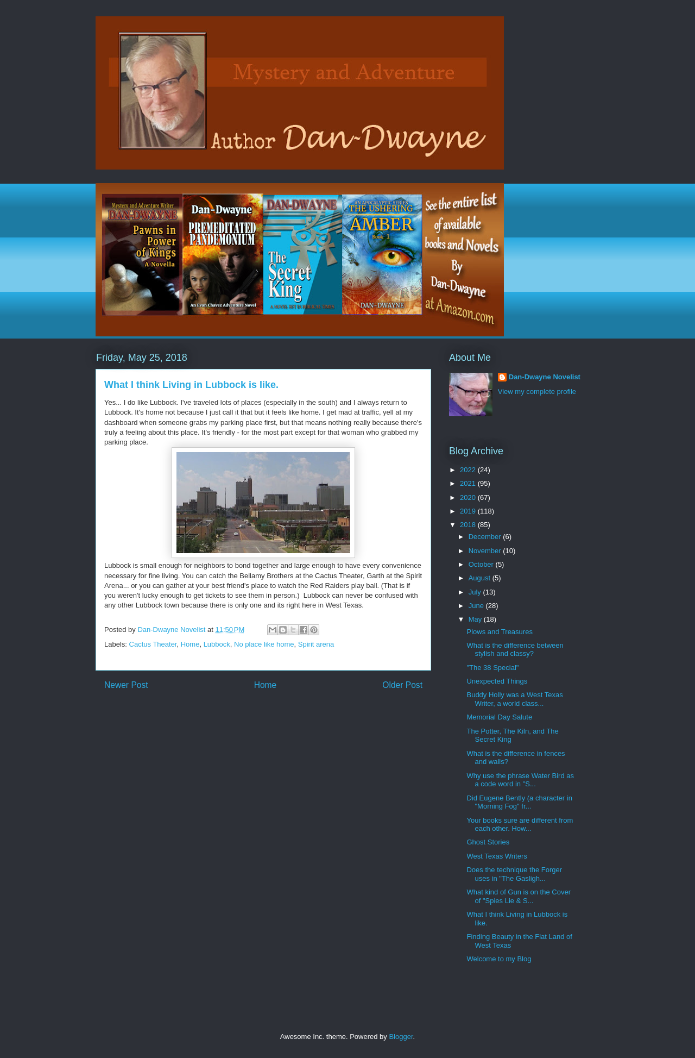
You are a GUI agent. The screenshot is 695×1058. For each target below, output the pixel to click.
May (476, 619)
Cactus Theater (153, 644)
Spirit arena (316, 644)
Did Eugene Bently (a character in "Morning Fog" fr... (519, 802)
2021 (469, 483)
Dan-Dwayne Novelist (544, 377)
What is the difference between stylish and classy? (514, 649)
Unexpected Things (496, 681)
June (477, 606)
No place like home (264, 644)
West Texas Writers (496, 856)
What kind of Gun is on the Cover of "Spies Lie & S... (518, 896)
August (480, 578)
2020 (469, 497)
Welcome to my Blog (498, 959)
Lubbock (217, 644)
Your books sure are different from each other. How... (519, 824)
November (486, 551)
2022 (469, 470)
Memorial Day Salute (499, 717)
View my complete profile (537, 391)
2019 (469, 511)
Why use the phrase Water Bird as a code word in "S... (520, 780)
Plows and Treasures (499, 632)
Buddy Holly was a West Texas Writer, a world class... (514, 699)
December (486, 537)
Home (190, 644)
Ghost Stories (487, 842)
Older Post (402, 685)
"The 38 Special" (492, 667)
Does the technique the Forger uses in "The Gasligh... (514, 874)
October (482, 564)
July (476, 592)
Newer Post (126, 685)
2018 (469, 525)
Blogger (401, 1036)
